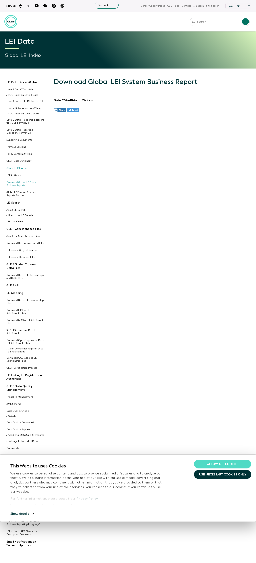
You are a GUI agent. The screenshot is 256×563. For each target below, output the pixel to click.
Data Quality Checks (17, 411)
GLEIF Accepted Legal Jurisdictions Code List (18, 494)
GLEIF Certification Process (21, 367)
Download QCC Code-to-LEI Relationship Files (21, 359)
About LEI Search (16, 210)
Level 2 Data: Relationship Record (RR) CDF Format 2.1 (25, 121)
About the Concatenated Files (23, 236)
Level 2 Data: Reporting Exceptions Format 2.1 (19, 131)
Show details (19, 555)
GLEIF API (12, 285)
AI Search (198, 5)
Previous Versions (16, 146)
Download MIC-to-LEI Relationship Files (25, 322)
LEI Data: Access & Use (21, 82)
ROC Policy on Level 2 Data (23, 113)
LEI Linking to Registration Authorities (24, 376)
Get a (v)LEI (107, 5)
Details (12, 416)
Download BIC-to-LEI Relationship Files (25, 302)
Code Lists (13, 455)
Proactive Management (19, 397)
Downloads (12, 448)
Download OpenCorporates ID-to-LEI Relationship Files (25, 342)
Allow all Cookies (222, 505)
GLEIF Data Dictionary (18, 160)
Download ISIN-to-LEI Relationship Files (18, 312)
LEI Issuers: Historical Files (20, 257)
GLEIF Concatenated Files (23, 229)
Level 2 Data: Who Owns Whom (23, 108)
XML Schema (13, 404)
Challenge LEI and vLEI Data (22, 441)
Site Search (212, 5)
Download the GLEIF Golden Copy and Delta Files (25, 277)
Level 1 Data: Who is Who (20, 89)
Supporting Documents (19, 139)
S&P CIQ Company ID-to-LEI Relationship (21, 332)
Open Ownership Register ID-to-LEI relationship (26, 350)
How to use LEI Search (20, 215)
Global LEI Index (17, 168)
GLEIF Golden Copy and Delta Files (21, 266)
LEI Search (13, 203)
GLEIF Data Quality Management (19, 387)
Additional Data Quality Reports (26, 435)
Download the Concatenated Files (25, 243)
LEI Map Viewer (15, 221)
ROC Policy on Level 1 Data (23, 95)
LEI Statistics (13, 175)
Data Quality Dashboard (20, 422)
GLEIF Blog (173, 5)
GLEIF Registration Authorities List (23, 464)
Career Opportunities (153, 5)
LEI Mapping (14, 293)
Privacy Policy (87, 540)
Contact (186, 5)
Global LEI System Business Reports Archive (21, 194)
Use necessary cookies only (222, 516)
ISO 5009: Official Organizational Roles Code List (25, 484)
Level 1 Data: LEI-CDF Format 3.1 (24, 101)
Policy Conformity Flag (19, 153)
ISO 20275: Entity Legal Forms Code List (23, 474)
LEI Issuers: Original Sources (21, 250)
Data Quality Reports (18, 429)
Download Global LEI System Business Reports (22, 184)
